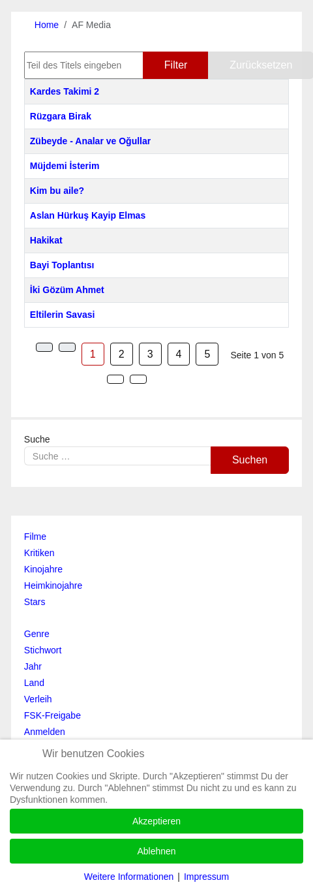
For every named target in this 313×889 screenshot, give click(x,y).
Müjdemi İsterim (65, 166)
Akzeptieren (156, 821)
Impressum (206, 876)
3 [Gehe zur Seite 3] (150, 354)
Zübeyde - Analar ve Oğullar (90, 141)
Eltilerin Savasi (62, 314)
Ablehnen (156, 851)
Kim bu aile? (57, 190)
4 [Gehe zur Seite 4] (179, 354)
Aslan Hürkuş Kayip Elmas (87, 215)
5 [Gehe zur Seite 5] (207, 354)
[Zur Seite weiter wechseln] (115, 379)
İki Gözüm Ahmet (67, 290)
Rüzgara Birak (60, 116)
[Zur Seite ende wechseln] (138, 379)
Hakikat (46, 240)
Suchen (249, 459)
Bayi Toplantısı (62, 265)
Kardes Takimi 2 (64, 91)
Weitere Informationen (128, 876)
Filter (176, 64)
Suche (37, 439)
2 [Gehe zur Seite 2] (122, 354)
